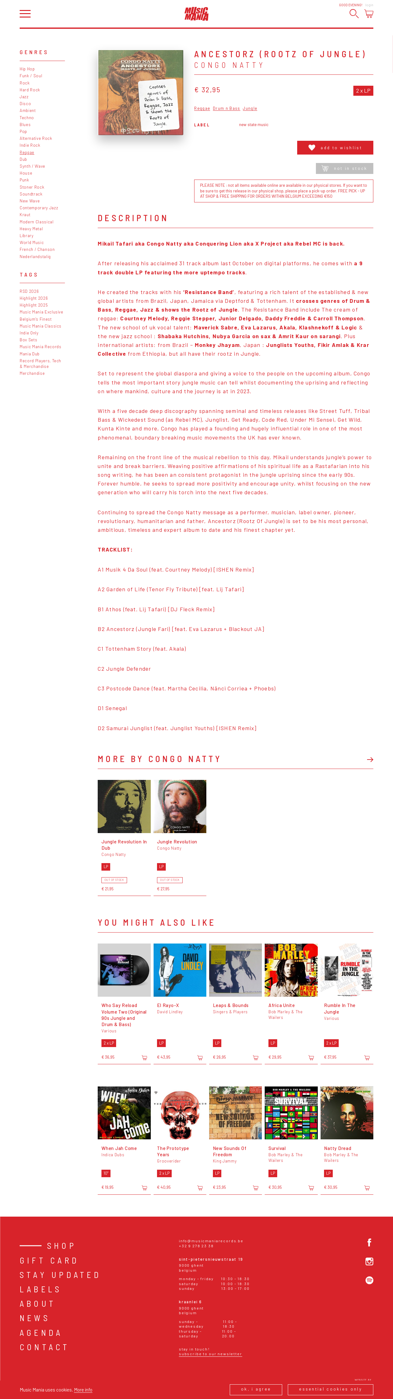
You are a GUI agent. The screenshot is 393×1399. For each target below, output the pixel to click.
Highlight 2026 (34, 298)
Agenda (41, 1332)
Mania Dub (30, 353)
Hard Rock (30, 89)
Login (369, 5)
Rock (25, 82)
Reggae (27, 152)
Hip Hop (27, 68)
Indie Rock (30, 145)
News (35, 1318)
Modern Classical (37, 221)
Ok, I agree (256, 1388)
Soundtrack (31, 193)
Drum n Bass (226, 108)
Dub (23, 159)
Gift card (49, 1260)
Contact (45, 1347)
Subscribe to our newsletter (210, 1353)
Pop (23, 131)
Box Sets (28, 339)
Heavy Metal (31, 228)
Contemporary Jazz (39, 207)
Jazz (24, 96)
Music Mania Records (40, 346)
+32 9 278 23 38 (196, 1246)
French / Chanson (37, 249)
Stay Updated (60, 1274)
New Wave (30, 200)
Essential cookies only (330, 1388)
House (26, 173)
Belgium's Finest (36, 319)
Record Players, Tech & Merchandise (40, 363)
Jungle (250, 108)
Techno (27, 117)
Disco (25, 103)
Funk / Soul (31, 75)
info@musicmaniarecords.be (211, 1241)
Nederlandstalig (35, 256)
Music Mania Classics (40, 325)
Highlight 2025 (34, 305)
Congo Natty (229, 65)
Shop (61, 1245)
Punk (24, 179)
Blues (25, 124)
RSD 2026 (29, 291)
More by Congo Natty (160, 758)
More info (83, 1389)
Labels (41, 1289)
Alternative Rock (36, 138)
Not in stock (344, 168)
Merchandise (32, 373)
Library (27, 235)
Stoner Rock (32, 187)
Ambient (28, 110)
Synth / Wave (32, 166)
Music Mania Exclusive (41, 311)
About (38, 1303)
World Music (32, 242)
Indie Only (29, 332)
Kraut (25, 214)
